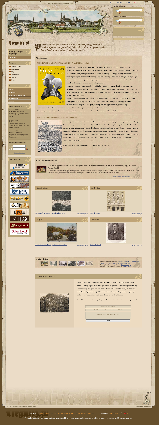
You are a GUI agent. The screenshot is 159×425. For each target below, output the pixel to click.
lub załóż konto (19, 153)
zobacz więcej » (82, 214)
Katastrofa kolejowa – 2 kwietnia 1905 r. (50, 213)
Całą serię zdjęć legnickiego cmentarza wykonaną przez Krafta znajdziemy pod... (19, 124)
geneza (11, 90)
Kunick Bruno (95, 213)
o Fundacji (12, 57)
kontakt (11, 101)
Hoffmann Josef (127, 266)
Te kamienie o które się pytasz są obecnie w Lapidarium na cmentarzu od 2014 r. (20, 114)
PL (136, 2)
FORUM (128, 2)
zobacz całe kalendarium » (122, 177)
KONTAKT (119, 2)
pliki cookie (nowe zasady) (17, 95)
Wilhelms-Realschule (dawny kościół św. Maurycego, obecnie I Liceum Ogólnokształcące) (119, 262)
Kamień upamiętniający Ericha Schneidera (51, 245)
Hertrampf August (126, 265)
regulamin (12, 92)
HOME (111, 2)
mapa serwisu (13, 98)
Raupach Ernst (95, 245)
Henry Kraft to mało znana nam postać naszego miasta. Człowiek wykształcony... (18, 135)
